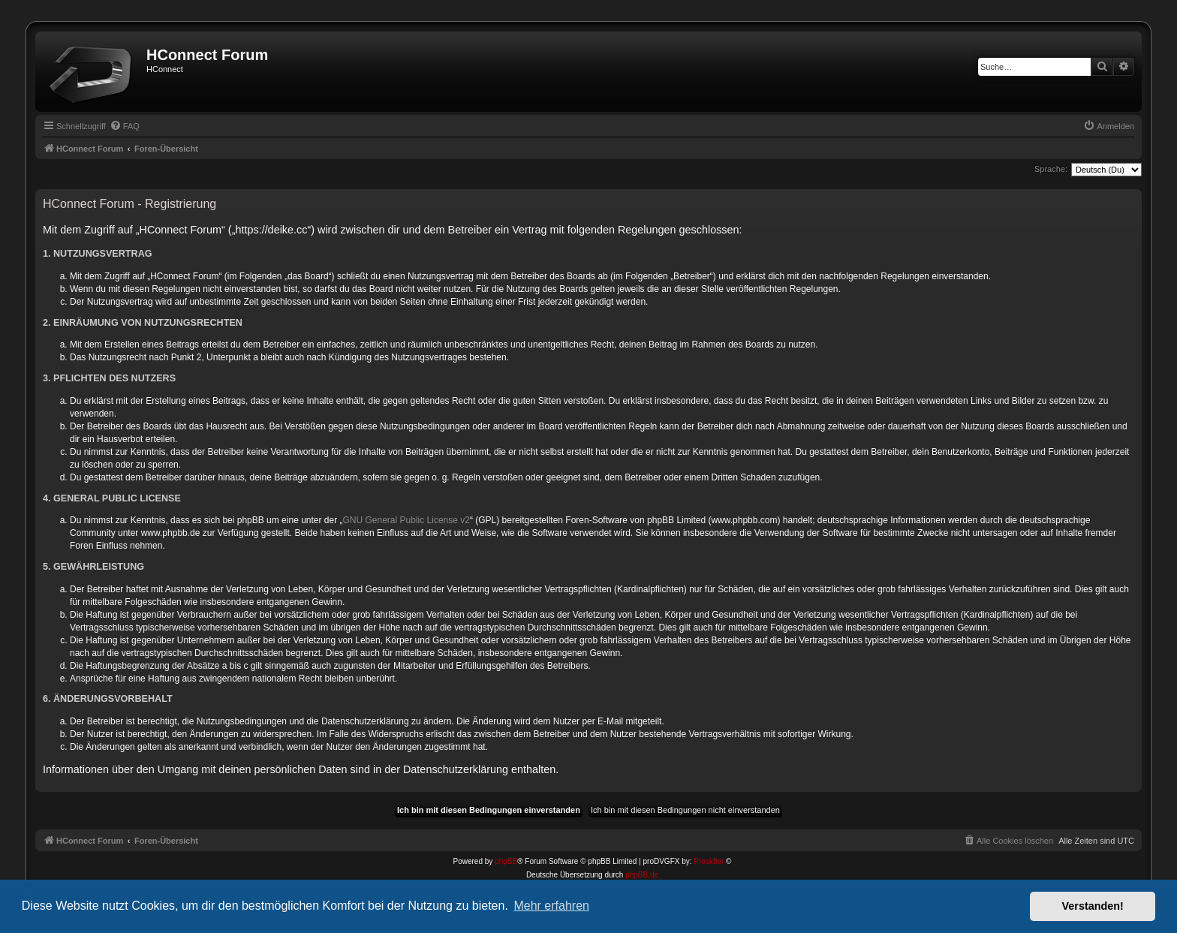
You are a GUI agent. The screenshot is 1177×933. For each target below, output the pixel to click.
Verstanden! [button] (1093, 906)
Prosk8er (709, 861)
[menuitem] (125, 126)
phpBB (506, 861)
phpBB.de (641, 875)
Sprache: (1050, 168)
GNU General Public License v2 (406, 520)
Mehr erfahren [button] (551, 905)
